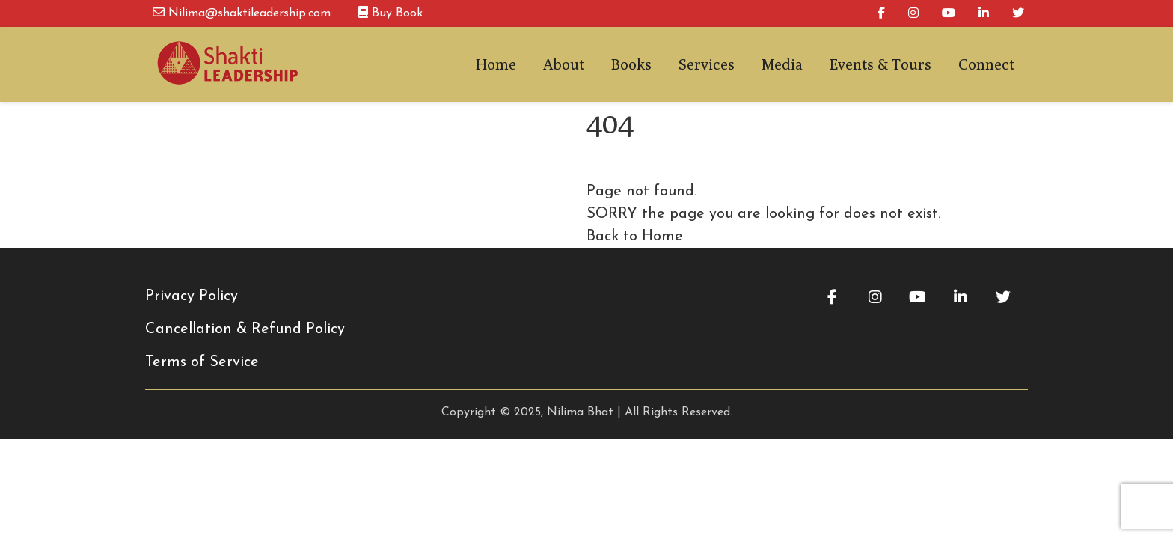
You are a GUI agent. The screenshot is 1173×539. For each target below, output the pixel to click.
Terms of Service (202, 362)
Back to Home (634, 236)
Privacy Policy (191, 296)
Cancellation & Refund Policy (245, 329)
